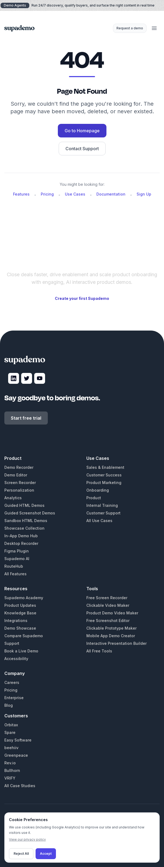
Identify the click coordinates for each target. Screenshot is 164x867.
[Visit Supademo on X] (26, 378)
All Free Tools (99, 651)
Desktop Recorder (21, 543)
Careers (11, 682)
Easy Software (17, 740)
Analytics (13, 497)
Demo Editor (15, 475)
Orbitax (11, 724)
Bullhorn (12, 770)
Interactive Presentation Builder (116, 643)
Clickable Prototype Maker (111, 628)
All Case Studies (19, 785)
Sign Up (144, 194)
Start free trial (26, 418)
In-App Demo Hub (21, 535)
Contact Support (82, 148)
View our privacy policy (27, 839)
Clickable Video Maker (107, 605)
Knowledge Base (20, 613)
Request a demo (129, 28)
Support (11, 643)
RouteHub (13, 566)
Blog (8, 705)
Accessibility (16, 658)
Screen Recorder (20, 482)
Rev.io (10, 763)
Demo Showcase (20, 628)
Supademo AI (16, 558)
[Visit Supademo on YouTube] (39, 378)
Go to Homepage (82, 130)
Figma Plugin (16, 551)
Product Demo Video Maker (112, 613)
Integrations (15, 620)
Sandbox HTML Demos (25, 520)
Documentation (110, 194)
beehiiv (11, 747)
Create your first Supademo (82, 298)
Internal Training (102, 505)
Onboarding (97, 490)
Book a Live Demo (21, 651)
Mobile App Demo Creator (110, 635)
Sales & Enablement (105, 467)
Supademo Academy (23, 597)
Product (93, 497)
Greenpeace (16, 755)
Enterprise (14, 697)
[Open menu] (154, 28)
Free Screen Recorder (106, 597)
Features (21, 194)
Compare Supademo (23, 635)
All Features (15, 573)
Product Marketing (103, 482)
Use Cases (75, 194)
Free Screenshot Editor (108, 620)
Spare (9, 732)
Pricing (47, 194)
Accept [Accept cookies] (46, 854)
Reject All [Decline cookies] (21, 854)
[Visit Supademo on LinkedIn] (13, 378)
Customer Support (103, 513)
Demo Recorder (18, 467)
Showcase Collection (24, 528)
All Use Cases (99, 520)
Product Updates (20, 605)
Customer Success (104, 475)
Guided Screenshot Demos (29, 513)
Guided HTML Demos (24, 505)
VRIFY (9, 778)
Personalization (19, 490)
